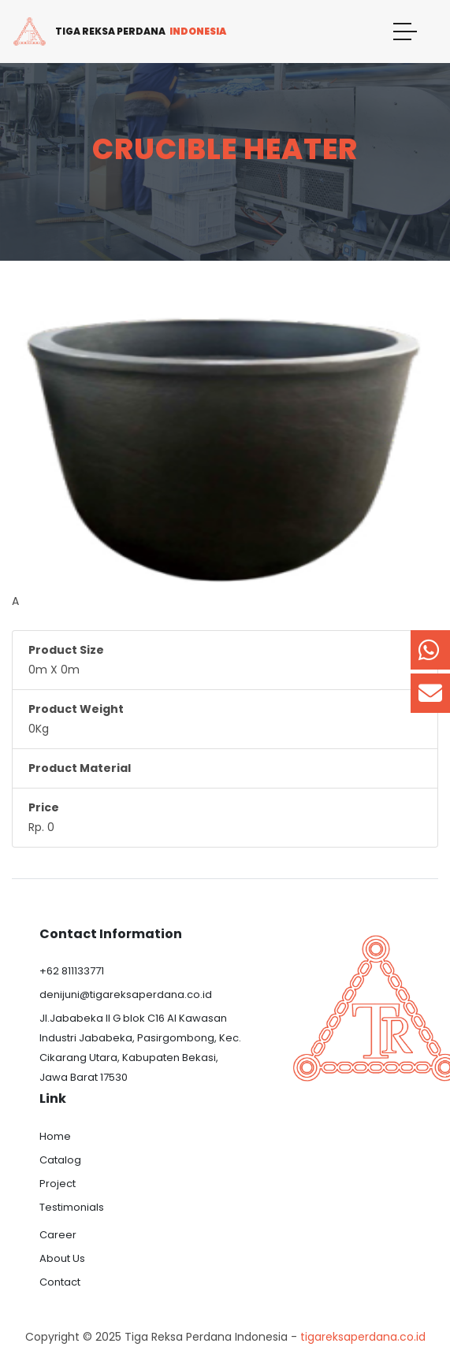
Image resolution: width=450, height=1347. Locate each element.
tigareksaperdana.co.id (363, 1337)
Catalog (60, 1159)
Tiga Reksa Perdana (119, 31)
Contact (59, 1282)
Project (57, 1183)
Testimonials (71, 1207)
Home (55, 1136)
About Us (62, 1258)
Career (57, 1234)
